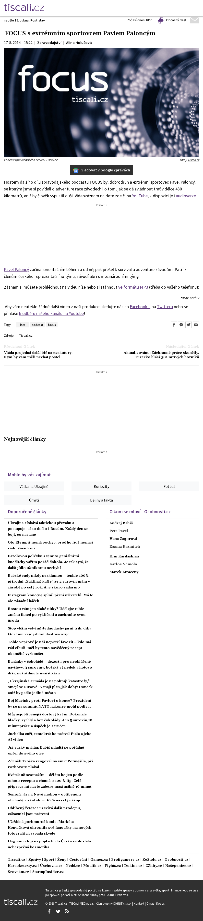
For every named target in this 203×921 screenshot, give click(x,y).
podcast (37, 325)
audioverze (186, 196)
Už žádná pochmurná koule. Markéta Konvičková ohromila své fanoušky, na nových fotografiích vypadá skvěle (49, 828)
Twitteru (165, 306)
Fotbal (169, 486)
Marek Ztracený (123, 572)
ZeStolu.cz (152, 860)
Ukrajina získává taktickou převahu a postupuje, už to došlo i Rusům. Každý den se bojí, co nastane (48, 529)
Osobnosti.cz (176, 860)
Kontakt (139, 903)
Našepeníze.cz (178, 866)
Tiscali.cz (193, 160)
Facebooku (140, 306)
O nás (150, 903)
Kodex (160, 903)
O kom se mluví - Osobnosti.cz (140, 511)
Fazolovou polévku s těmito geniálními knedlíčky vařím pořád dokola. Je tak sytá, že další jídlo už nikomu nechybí (48, 562)
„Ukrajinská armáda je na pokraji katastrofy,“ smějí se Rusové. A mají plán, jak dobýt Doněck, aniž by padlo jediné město (51, 687)
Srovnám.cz (18, 872)
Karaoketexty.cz (22, 866)
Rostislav (37, 20)
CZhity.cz (153, 866)
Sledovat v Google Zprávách (101, 170)
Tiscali (22, 325)
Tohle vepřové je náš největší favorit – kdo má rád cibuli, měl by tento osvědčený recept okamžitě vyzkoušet (49, 648)
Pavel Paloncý (16, 269)
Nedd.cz (73, 866)
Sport (49, 860)
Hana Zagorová (123, 539)
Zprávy (34, 860)
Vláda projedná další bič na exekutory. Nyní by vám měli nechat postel (38, 355)
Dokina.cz (133, 866)
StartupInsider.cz (48, 872)
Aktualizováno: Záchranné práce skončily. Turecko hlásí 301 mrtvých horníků (161, 355)
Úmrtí (34, 500)
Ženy (61, 860)
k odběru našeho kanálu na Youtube (51, 313)
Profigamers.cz (125, 860)
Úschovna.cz (51, 866)
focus (52, 325)
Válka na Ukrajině (34, 486)
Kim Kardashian (124, 556)
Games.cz (99, 860)
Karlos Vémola (123, 564)
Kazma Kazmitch (124, 546)
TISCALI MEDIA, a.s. (82, 903)
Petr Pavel (118, 531)
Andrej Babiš (121, 523)
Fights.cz (113, 866)
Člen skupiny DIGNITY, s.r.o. (114, 903)
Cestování (78, 860)
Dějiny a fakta (101, 500)
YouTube (140, 196)
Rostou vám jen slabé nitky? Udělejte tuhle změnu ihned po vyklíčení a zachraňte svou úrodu (46, 615)
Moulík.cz (92, 866)
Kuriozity (101, 486)
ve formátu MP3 (133, 287)
